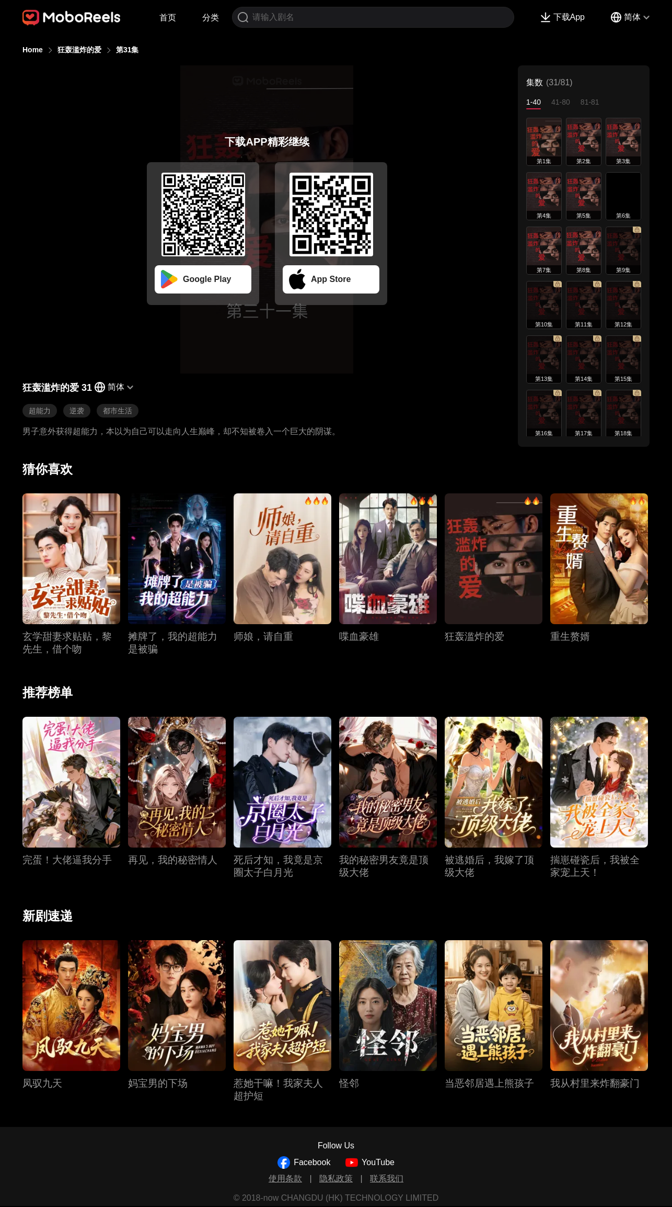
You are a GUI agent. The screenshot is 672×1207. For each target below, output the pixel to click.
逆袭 (76, 411)
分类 (210, 17)
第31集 (127, 50)
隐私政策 (336, 1178)
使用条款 (285, 1178)
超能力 (40, 411)
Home (32, 50)
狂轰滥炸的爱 (79, 50)
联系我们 (386, 1178)
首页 (167, 17)
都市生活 (117, 411)
